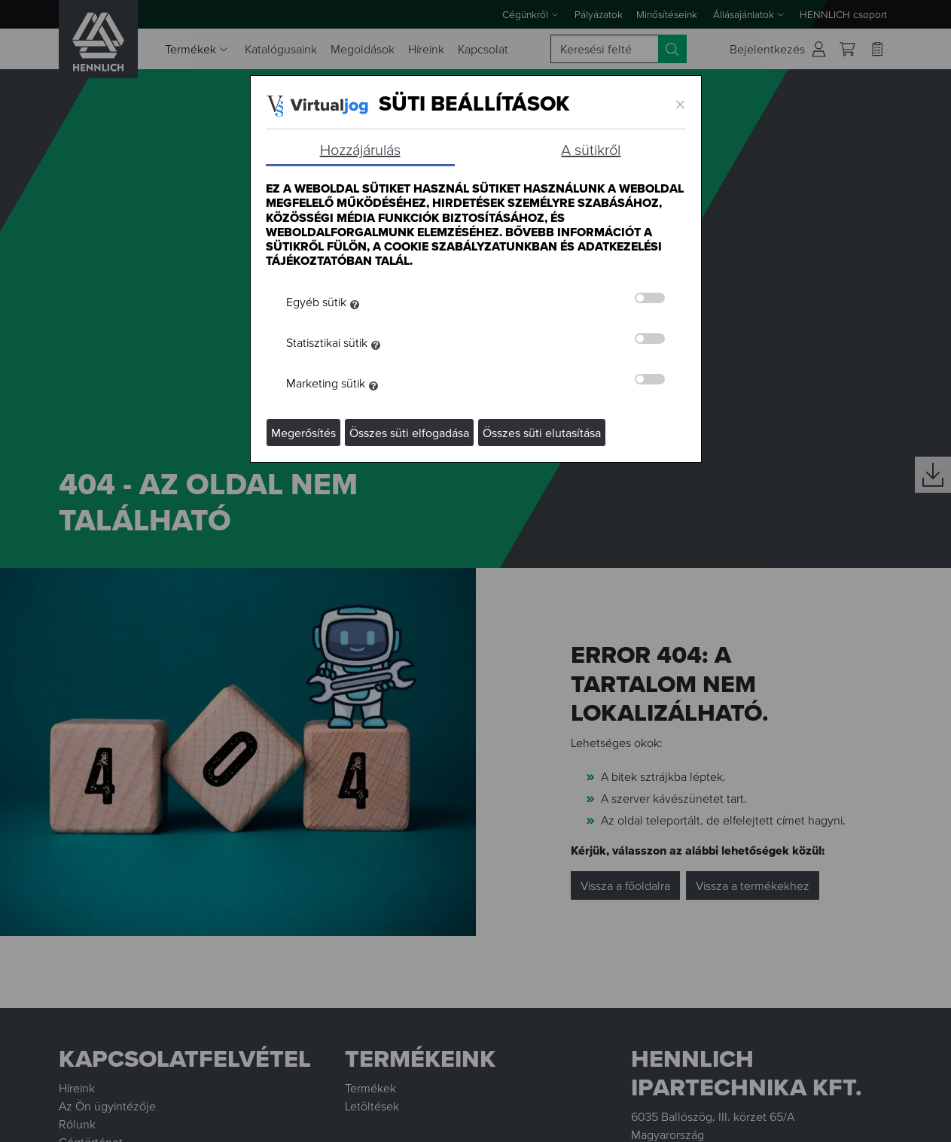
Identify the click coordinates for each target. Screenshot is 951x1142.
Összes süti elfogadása (409, 432)
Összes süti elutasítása (542, 432)
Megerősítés (303, 432)
